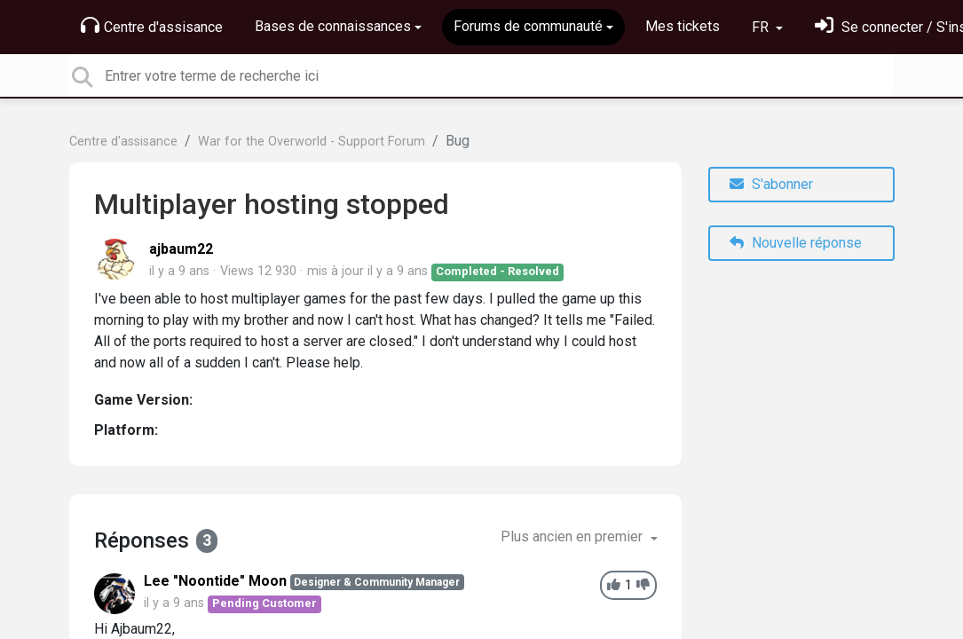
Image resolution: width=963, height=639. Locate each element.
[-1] (643, 585)
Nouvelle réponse (796, 242)
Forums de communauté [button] (528, 26)
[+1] (613, 585)
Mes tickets (682, 26)
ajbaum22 (181, 249)
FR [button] (762, 27)
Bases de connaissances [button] (333, 26)
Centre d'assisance (152, 26)
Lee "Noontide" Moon (215, 580)
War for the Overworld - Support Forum (311, 141)
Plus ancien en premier (573, 536)
